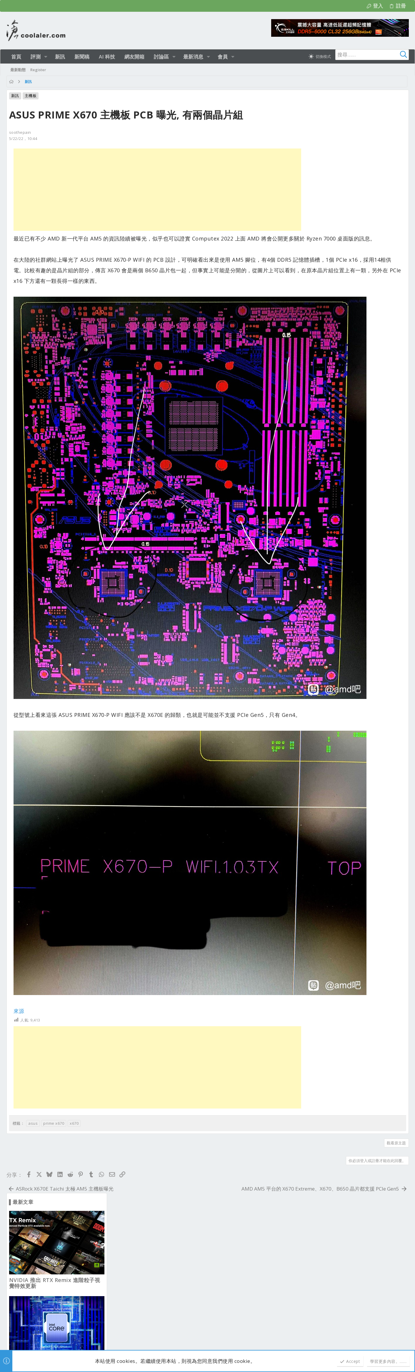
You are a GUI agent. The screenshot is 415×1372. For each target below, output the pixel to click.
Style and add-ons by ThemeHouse (147, 1336)
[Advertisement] (155, 189)
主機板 (31, 95)
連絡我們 (289, 1126)
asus (33, 1022)
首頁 (382, 1126)
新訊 (15, 95)
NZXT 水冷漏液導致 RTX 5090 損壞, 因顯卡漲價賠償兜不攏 (355, 698)
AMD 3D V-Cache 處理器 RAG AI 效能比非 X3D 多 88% (356, 783)
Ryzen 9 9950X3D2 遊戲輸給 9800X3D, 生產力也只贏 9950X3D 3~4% (352, 439)
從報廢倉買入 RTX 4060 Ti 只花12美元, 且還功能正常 (356, 612)
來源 (19, 910)
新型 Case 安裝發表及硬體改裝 (145, 1213)
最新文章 (126, 1152)
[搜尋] (372, 55)
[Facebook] (406, 1339)
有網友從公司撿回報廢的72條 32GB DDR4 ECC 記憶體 (354, 954)
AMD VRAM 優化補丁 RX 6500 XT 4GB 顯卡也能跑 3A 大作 (353, 527)
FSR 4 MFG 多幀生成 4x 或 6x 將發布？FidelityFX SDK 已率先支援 (354, 869)
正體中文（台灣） (63, 1126)
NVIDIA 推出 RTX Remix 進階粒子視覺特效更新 (356, 179)
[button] (45, 56)
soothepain (20, 132)
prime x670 (53, 1022)
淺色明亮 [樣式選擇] (32, 1126)
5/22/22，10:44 (23, 138)
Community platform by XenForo (59, 1336)
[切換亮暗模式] (319, 56)
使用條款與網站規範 (319, 1126)
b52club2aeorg (89, 1178)
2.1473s (84, 1342)
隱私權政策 (351, 1126)
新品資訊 (125, 1181)
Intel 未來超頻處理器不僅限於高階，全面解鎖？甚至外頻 (356, 265)
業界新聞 (125, 1279)
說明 (370, 1126)
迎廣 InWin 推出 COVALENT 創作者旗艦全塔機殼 (358, 350)
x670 (74, 1022)
